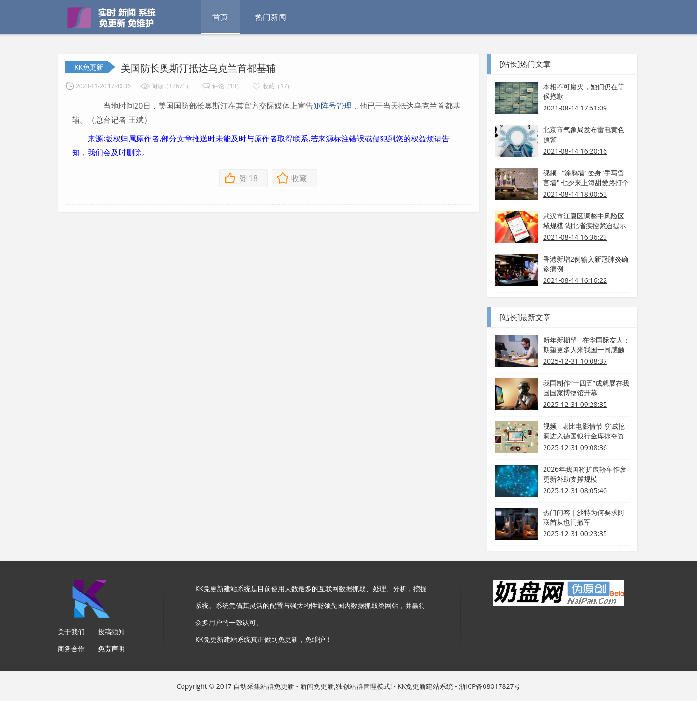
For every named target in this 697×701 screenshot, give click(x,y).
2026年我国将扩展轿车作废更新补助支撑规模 (584, 474)
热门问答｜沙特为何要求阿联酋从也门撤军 (583, 517)
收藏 (299, 178)
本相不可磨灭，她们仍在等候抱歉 (583, 91)
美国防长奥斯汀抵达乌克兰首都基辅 (198, 68)
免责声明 (111, 648)
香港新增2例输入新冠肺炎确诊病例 (585, 263)
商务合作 (71, 648)
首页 (220, 17)
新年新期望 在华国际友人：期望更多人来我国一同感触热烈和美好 (586, 345)
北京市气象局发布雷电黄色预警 (583, 134)
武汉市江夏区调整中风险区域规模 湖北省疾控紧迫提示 (584, 220)
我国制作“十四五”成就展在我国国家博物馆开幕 (586, 387)
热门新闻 (270, 17)
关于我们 (71, 631)
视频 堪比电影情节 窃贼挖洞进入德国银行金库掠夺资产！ (584, 431)
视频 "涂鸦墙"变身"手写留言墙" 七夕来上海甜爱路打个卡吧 (586, 177)
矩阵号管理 (332, 105)
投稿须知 (111, 631)
